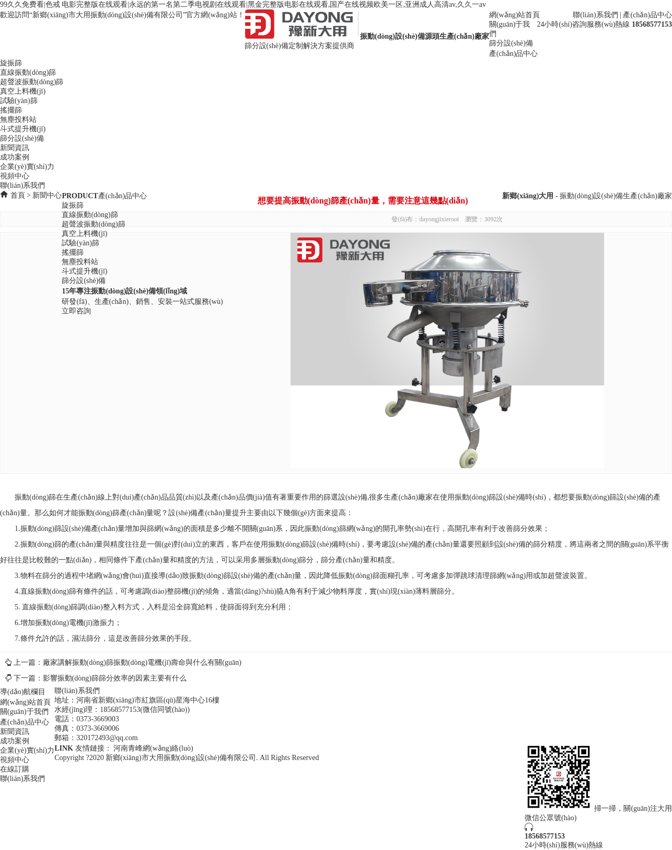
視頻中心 (14, 176)
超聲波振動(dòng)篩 (31, 82)
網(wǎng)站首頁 (514, 15)
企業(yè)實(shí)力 (27, 167)
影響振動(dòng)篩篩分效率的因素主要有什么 (115, 678)
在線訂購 (14, 769)
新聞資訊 (14, 148)
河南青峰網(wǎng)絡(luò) (153, 748)
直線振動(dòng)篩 (28, 72)
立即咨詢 (76, 311)
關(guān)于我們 (24, 712)
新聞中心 (47, 195)
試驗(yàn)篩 (19, 101)
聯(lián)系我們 (595, 15)
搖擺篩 (11, 110)
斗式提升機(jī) (22, 129)
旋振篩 (11, 63)
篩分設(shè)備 (511, 43)
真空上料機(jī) (22, 91)
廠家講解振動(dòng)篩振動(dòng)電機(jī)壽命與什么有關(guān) (142, 662)
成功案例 (14, 157)
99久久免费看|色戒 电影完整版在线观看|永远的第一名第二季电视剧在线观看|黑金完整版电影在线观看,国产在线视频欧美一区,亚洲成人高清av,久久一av (243, 4)
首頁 (17, 195)
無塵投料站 (18, 119)
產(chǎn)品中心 (647, 15)
